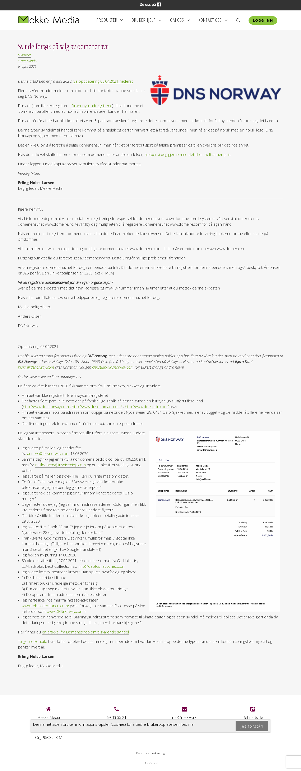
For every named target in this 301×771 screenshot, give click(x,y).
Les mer (188, 724)
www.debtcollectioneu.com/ (45, 605)
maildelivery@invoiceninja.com (60, 464)
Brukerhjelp (147, 21)
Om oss (180, 21)
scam (22, 60)
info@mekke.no (184, 717)
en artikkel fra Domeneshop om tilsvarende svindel (85, 631)
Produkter (109, 21)
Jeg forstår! (251, 726)
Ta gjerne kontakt (32, 641)
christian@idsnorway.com (113, 367)
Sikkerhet (24, 55)
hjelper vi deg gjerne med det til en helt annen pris (188, 154)
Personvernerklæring (150, 753)
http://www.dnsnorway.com (46, 406)
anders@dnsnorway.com (48, 453)
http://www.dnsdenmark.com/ (97, 406)
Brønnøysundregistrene (91, 105)
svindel (32, 60)
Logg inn (263, 20)
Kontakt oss (213, 21)
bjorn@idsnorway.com (36, 367)
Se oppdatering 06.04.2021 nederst (103, 81)
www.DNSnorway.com (65, 611)
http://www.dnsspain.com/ (147, 406)
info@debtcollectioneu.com (102, 566)
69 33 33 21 (116, 717)
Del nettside (252, 713)
